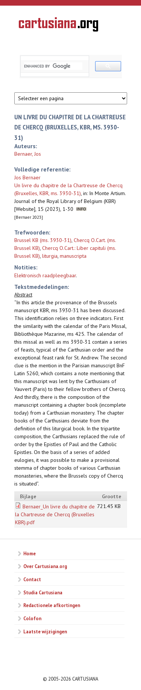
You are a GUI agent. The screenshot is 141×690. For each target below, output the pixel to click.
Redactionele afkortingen (51, 605)
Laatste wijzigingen (45, 631)
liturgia (50, 256)
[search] (53, 66)
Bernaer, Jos (27, 153)
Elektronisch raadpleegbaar (45, 275)
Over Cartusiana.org (45, 566)
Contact (32, 579)
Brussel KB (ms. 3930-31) (42, 240)
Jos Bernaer (27, 177)
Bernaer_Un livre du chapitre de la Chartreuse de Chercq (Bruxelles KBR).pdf (55, 514)
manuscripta (73, 256)
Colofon (32, 618)
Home (29, 553)
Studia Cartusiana (42, 592)
